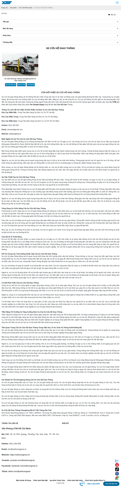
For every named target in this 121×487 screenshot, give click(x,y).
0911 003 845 (93, 484)
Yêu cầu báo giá (10, 84)
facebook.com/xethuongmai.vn (25, 466)
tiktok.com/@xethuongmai (19, 471)
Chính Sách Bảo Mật (40, 480)
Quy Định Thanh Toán (57, 480)
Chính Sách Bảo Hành (75, 480)
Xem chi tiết (21, 84)
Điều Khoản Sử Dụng (23, 480)
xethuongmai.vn (15, 134)
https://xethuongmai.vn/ (20, 455)
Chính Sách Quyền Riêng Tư (95, 480)
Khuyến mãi (31, 84)
